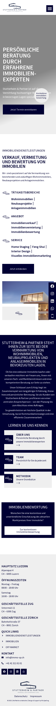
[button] (49, 8)
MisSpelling (45, 701)
